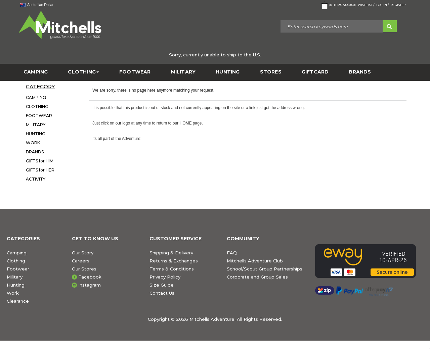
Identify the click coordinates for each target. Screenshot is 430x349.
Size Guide (161, 285)
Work (13, 293)
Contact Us (161, 293)
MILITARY (183, 72)
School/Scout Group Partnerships (264, 268)
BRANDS (360, 72)
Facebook (89, 277)
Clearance (18, 301)
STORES (271, 72)
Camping (17, 252)
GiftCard (315, 72)
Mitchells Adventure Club (255, 260)
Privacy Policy (164, 277)
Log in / (382, 5)
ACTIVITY (35, 179)
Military (15, 277)
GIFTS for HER (40, 169)
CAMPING (36, 72)
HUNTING (228, 72)
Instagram (89, 285)
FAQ (232, 252)
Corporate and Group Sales (257, 277)
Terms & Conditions (171, 268)
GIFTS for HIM (39, 160)
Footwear (18, 268)
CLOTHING (83, 72)
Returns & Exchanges (173, 260)
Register (398, 5)
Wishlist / (366, 5)
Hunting (16, 285)
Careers (80, 260)
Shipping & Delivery (171, 252)
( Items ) (338, 5)
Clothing (16, 260)
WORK (33, 142)
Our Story (82, 252)
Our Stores (84, 268)
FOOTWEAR (135, 72)
